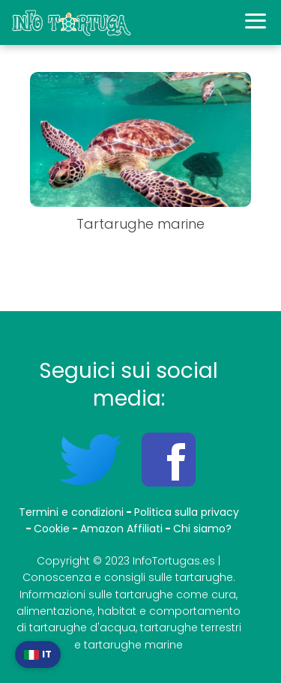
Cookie (52, 528)
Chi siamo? (202, 528)
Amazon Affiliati (121, 528)
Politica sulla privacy (186, 512)
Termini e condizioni (71, 512)
